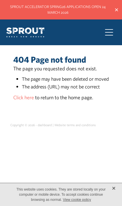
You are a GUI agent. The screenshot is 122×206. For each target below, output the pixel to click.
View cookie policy (77, 200)
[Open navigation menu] (109, 32)
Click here (23, 97)
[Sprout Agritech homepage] (51, 32)
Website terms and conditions (75, 125)
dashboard (45, 125)
